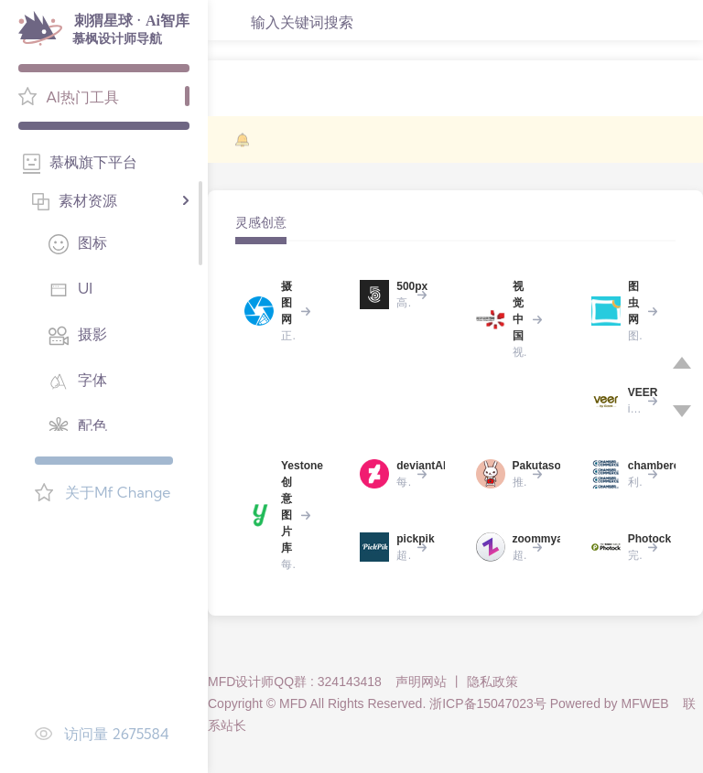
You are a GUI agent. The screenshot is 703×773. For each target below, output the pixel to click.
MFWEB (645, 703)
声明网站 (421, 681)
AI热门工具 (82, 97)
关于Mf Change (117, 492)
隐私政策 (492, 681)
